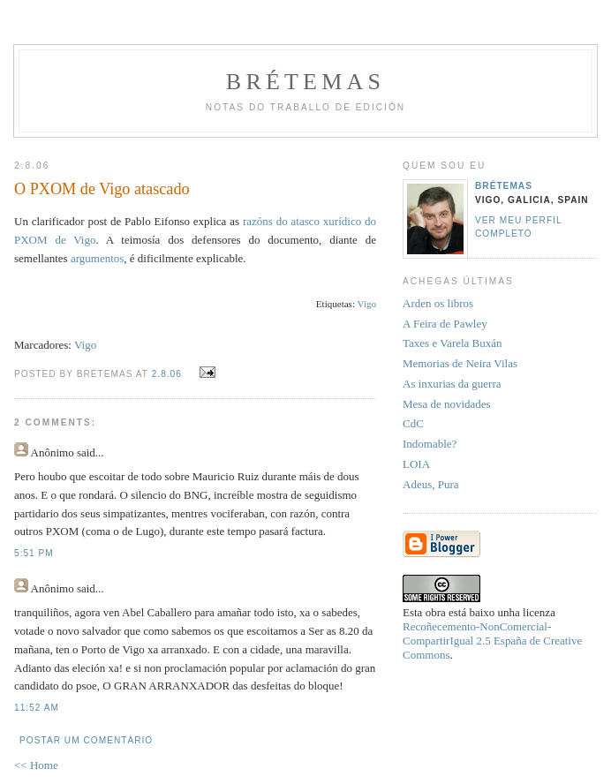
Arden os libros (438, 303)
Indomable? (429, 443)
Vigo (85, 344)
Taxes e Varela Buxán (452, 343)
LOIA (416, 464)
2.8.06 (167, 374)
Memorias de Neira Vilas (460, 363)
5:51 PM (34, 553)
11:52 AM (36, 707)
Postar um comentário (86, 740)
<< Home (36, 765)
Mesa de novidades (447, 404)
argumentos (97, 258)
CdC (413, 423)
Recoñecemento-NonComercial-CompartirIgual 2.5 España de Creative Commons (492, 640)
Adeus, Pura (431, 484)
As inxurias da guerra (452, 383)
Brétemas (305, 81)
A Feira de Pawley (445, 323)
